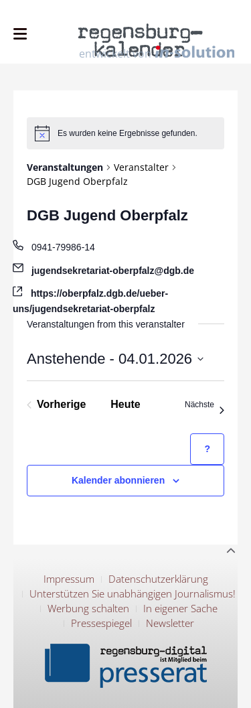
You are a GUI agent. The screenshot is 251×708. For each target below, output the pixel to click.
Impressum (69, 578)
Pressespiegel (101, 623)
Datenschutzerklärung (158, 578)
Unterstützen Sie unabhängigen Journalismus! (132, 593)
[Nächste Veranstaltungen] (204, 404)
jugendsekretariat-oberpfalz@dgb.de (112, 270)
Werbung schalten (88, 608)
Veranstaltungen (65, 167)
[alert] (125, 133)
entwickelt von (156, 53)
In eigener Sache (180, 608)
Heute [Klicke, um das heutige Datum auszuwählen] (125, 404)
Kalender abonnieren (118, 480)
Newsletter (170, 623)
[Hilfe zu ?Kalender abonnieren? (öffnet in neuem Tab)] (207, 449)
